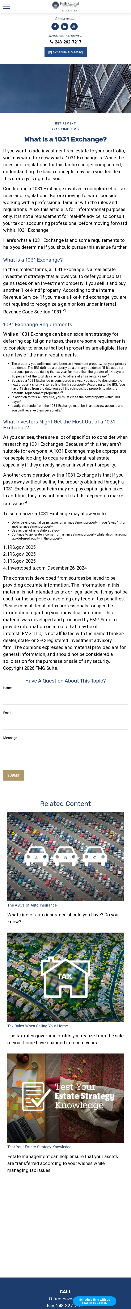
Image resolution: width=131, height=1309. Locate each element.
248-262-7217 (65, 42)
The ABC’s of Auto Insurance (32, 905)
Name (7, 688)
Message (10, 738)
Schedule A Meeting (65, 52)
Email (7, 713)
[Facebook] (55, 26)
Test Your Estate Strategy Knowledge (39, 1147)
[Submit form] (13, 775)
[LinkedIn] (64, 26)
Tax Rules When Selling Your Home (37, 1026)
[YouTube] (74, 26)
